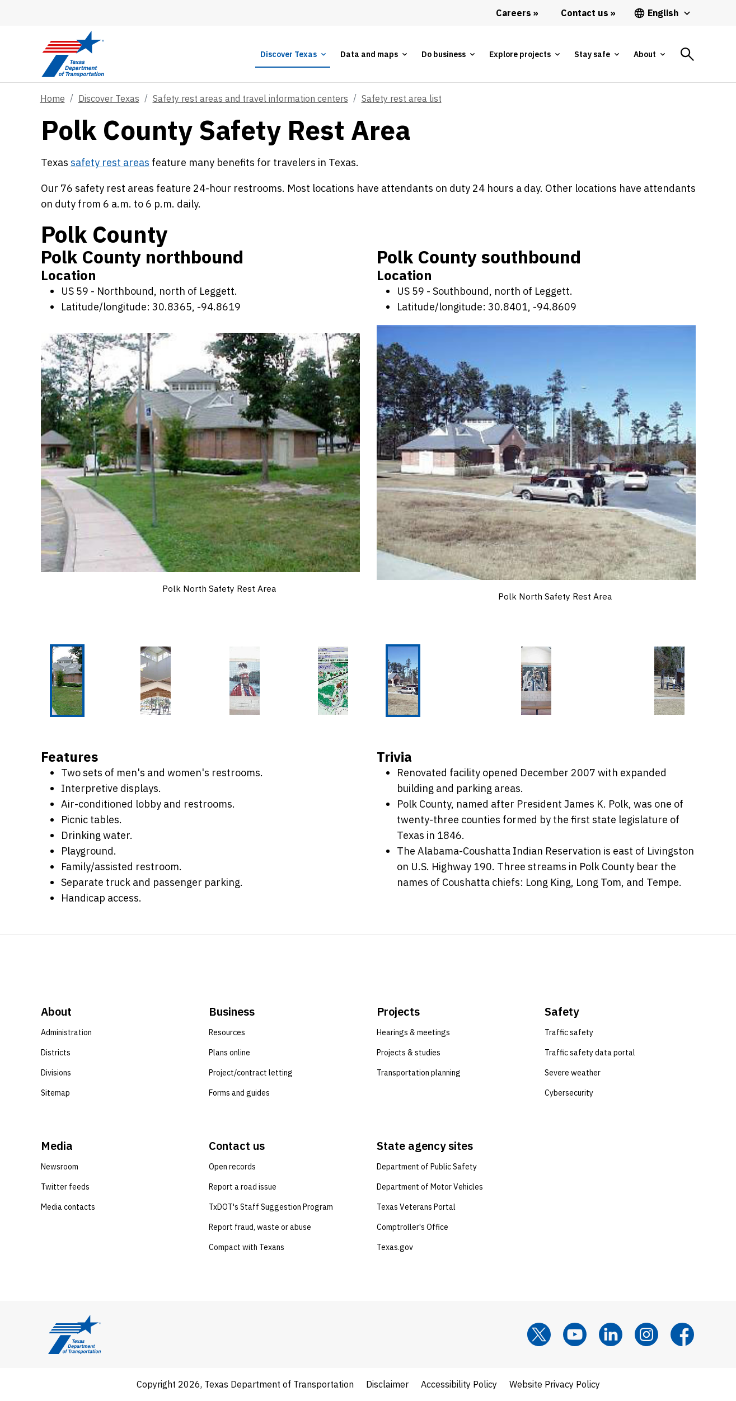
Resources (227, 1033)
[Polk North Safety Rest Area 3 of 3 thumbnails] (669, 681)
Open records (232, 1167)
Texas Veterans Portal (416, 1207)
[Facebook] (682, 1335)
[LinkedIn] (610, 1335)
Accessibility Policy (459, 1384)
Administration (66, 1033)
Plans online (229, 1053)
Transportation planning (419, 1073)
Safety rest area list (402, 98)
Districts (56, 1053)
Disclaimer (387, 1384)
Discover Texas (108, 98)
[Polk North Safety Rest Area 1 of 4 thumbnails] (67, 681)
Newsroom (59, 1167)
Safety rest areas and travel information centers (250, 98)
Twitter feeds (65, 1187)
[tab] (292, 54)
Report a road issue (242, 1187)
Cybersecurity (569, 1093)
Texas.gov (395, 1248)
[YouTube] (575, 1335)
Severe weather (573, 1073)
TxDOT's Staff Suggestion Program (271, 1207)
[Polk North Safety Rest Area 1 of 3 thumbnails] (403, 681)
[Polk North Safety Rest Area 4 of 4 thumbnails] (333, 681)
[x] (539, 1335)
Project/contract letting (251, 1073)
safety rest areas (110, 162)
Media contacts (68, 1207)
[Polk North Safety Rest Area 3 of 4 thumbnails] (244, 681)
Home (52, 98)
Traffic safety (569, 1033)
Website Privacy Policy (554, 1384)
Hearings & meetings (413, 1033)
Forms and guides (239, 1093)
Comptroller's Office (412, 1228)
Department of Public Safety (427, 1167)
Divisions (56, 1073)
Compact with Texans (246, 1248)
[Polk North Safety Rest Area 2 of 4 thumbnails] (155, 681)
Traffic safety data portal (590, 1053)
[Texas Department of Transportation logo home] (73, 54)
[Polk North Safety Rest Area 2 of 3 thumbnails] (536, 681)
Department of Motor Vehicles (430, 1187)
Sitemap (55, 1093)
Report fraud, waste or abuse (260, 1228)
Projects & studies (408, 1053)
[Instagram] (646, 1335)
